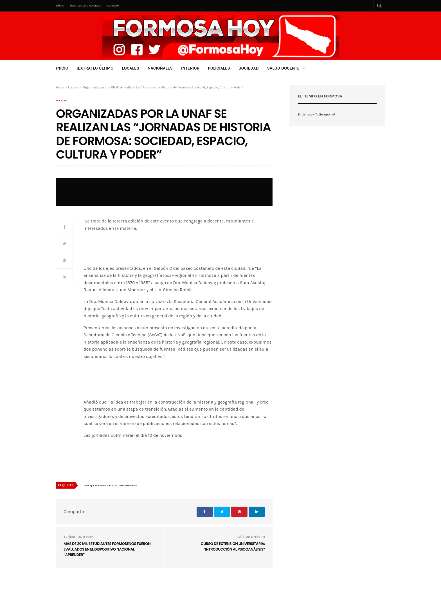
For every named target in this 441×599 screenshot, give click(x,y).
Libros (60, 5)
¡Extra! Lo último (95, 68)
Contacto (113, 5)
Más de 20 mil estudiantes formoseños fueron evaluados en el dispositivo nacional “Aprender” (107, 549)
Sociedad (248, 68)
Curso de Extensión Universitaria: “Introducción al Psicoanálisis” (233, 546)
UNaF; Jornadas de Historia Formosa (111, 485)
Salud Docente (283, 68)
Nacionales (160, 68)
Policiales (219, 68)
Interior (190, 68)
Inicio (62, 68)
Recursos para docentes (85, 5)
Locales (130, 68)
